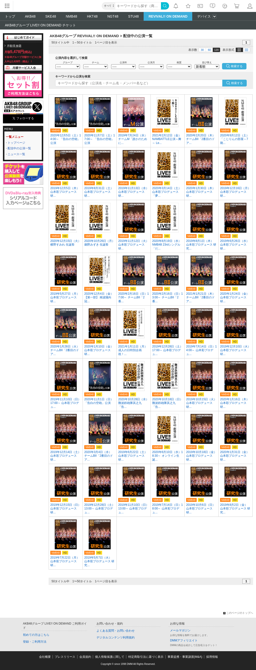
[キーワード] (138, 6)
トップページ (16, 142)
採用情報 (212, 657)
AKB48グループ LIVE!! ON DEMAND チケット (40, 25)
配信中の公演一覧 (19, 148)
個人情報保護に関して (109, 657)
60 (209, 49)
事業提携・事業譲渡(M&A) (185, 657)
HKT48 (92, 16)
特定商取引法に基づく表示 (145, 657)
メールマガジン (180, 630)
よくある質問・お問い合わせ (115, 630)
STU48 (133, 16)
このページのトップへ (238, 612)
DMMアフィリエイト (184, 640)
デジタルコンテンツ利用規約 (115, 637)
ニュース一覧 (16, 154)
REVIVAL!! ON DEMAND (168, 16)
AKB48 (30, 16)
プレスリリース (65, 657)
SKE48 (50, 16)
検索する (237, 83)
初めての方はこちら (36, 635)
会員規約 (85, 657)
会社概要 (45, 657)
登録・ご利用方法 (34, 641)
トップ (10, 16)
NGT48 (112, 16)
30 (202, 49)
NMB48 (71, 16)
